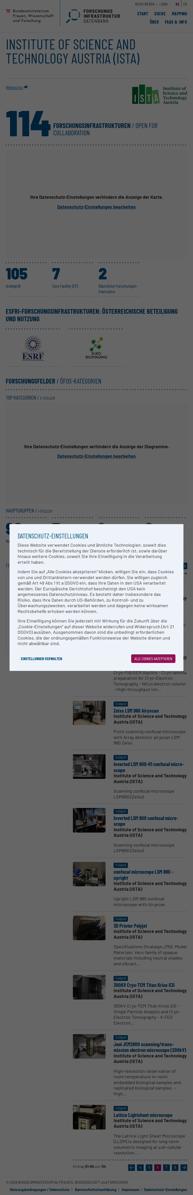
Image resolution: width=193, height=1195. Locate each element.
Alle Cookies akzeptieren (153, 658)
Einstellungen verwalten (41, 658)
